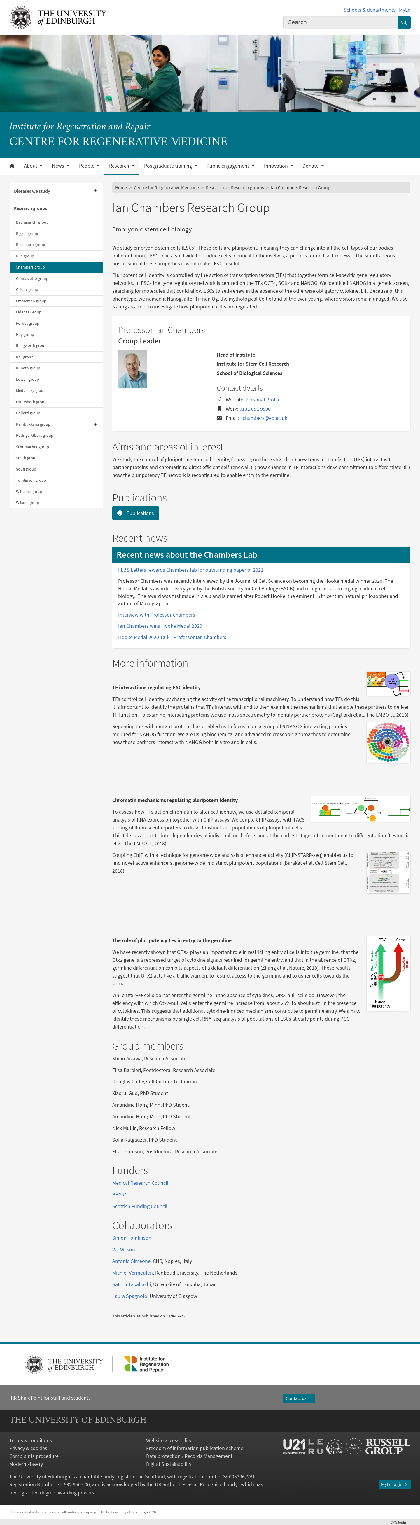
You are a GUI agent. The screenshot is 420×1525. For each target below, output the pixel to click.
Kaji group (25, 356)
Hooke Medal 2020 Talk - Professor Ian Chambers (172, 637)
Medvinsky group (31, 390)
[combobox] (340, 22)
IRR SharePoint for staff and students (50, 1397)
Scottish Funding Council (139, 1206)
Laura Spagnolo (129, 1296)
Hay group (25, 334)
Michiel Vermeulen (132, 1272)
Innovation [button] (276, 166)
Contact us (299, 1398)
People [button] (87, 166)
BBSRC (119, 1194)
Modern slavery (26, 1464)
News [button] (58, 166)
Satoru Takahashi (131, 1284)
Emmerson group (31, 300)
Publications (135, 513)
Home (121, 187)
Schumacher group (32, 446)
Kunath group (28, 368)
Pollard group (28, 412)
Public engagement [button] (228, 166)
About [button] (31, 166)
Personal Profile (263, 399)
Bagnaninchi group (32, 222)
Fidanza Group (28, 312)
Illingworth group (31, 345)
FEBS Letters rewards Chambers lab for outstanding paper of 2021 (190, 569)
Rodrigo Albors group (34, 435)
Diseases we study (32, 191)
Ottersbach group (31, 401)
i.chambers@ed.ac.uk (263, 418)
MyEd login (394, 1484)
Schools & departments (370, 9)
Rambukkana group (33, 424)
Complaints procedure (34, 1456)
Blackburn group (30, 244)
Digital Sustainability (168, 1464)
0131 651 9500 (255, 409)
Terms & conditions (30, 1440)
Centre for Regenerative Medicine (166, 187)
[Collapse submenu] (97, 208)
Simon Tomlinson (131, 1237)
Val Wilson (123, 1249)
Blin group (25, 256)
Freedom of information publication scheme (194, 1448)
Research (215, 187)
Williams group (29, 491)
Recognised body (218, 1484)
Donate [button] (311, 166)
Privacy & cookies (28, 1448)
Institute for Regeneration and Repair (79, 127)
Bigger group (27, 233)
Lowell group (27, 379)
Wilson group (27, 502)
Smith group (27, 457)
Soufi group (26, 469)
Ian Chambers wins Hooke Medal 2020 (160, 625)
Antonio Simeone (131, 1261)
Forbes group (27, 323)
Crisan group (27, 289)
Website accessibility (168, 1440)
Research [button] (119, 166)
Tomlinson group (31, 480)
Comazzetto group (32, 278)
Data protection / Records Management (189, 1456)
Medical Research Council (140, 1183)
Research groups (30, 208)
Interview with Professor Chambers (156, 614)
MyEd (405, 9)
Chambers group (30, 267)
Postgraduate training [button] (168, 166)
